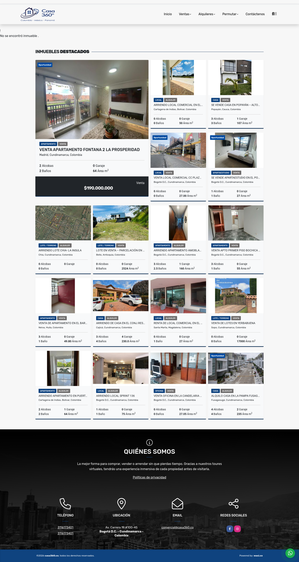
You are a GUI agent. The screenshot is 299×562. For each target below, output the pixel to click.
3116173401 (65, 527)
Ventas (184, 14)
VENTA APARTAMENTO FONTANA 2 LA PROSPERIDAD (89, 149)
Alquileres (205, 14)
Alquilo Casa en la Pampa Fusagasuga (235, 395)
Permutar (229, 14)
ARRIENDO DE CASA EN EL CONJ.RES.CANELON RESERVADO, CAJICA (120, 323)
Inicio (168, 14)
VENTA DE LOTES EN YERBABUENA (233, 323)
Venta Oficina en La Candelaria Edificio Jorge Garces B (178, 395)
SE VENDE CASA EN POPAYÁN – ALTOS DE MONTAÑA (235, 104)
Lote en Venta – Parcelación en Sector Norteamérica (120, 250)
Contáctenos (255, 14)
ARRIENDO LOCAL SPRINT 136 (115, 395)
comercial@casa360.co (177, 527)
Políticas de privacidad (149, 477)
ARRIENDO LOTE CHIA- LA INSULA (60, 250)
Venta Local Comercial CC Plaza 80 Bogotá (178, 177)
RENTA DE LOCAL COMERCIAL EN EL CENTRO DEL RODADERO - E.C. (178, 323)
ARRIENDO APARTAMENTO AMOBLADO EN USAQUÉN (178, 250)
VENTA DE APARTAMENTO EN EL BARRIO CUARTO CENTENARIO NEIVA (63, 323)
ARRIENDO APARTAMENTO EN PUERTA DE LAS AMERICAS (63, 395)
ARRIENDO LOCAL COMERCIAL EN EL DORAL (178, 104)
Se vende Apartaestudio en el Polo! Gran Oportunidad (235, 177)
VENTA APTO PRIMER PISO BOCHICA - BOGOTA (235, 250)
